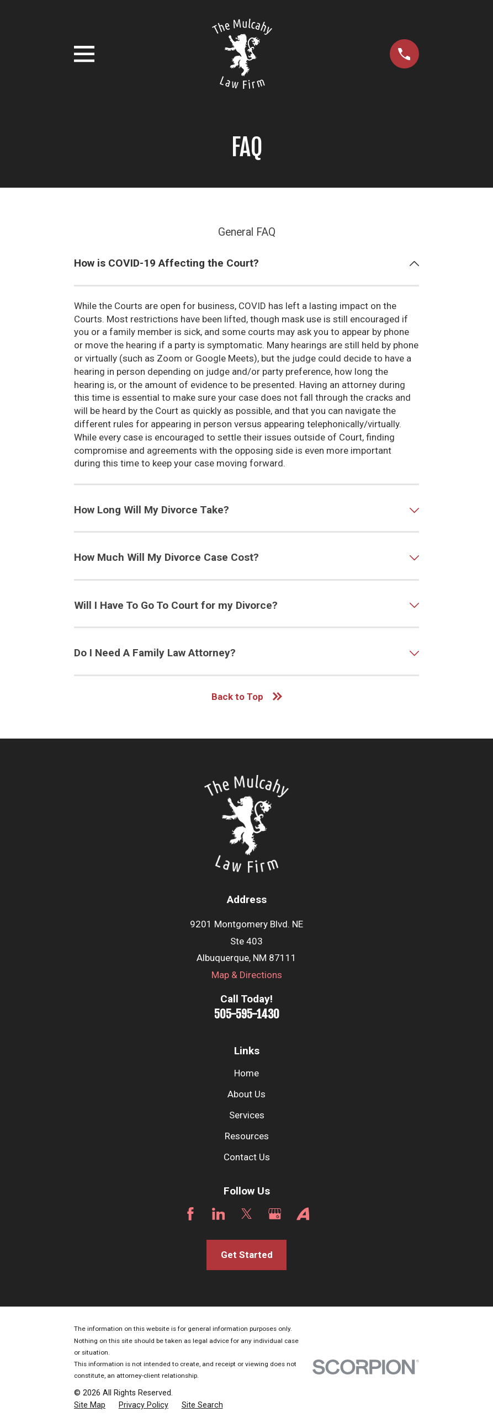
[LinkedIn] (218, 1213)
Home (246, 1073)
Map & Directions (246, 974)
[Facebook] (190, 1213)
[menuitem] (89, 1405)
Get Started (247, 1254)
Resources (247, 1136)
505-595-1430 (246, 1014)
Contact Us (247, 1156)
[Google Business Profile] (275, 1213)
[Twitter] (246, 1213)
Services (246, 1115)
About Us (246, 1094)
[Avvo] (303, 1213)
